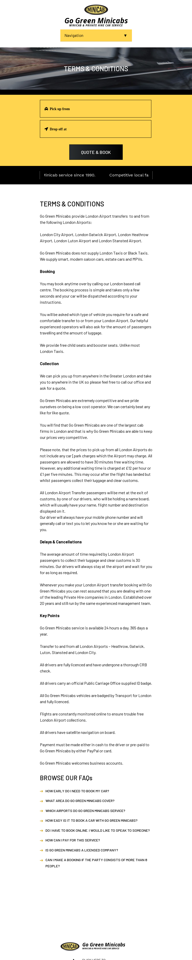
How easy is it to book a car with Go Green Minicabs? (92, 820)
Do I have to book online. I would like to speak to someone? (98, 830)
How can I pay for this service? (73, 840)
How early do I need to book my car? (77, 791)
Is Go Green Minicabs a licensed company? (82, 850)
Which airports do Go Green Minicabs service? (85, 810)
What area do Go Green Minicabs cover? (80, 800)
